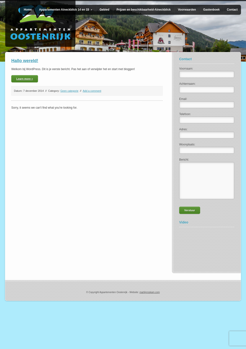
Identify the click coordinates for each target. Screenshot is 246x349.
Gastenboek (211, 9)
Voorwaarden (187, 9)
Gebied (104, 9)
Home (28, 9)
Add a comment (92, 90)
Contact (232, 9)
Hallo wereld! (24, 60)
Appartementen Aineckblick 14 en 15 (65, 9)
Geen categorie (69, 90)
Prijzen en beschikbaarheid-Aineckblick (144, 9)
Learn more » (24, 78)
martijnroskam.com (150, 292)
